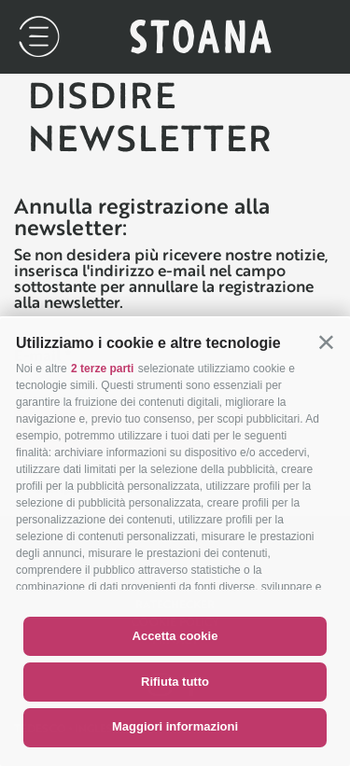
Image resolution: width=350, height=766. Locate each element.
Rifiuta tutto (175, 682)
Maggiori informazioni (175, 726)
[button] (326, 342)
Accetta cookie (175, 636)
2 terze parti (102, 368)
